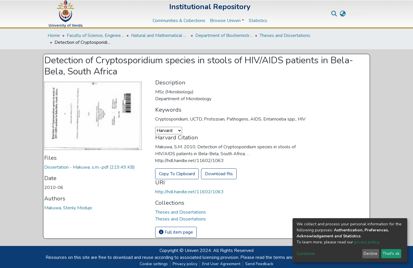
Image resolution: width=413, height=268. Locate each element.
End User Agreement (221, 264)
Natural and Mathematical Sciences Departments (159, 35)
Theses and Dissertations (285, 35)
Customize (306, 253)
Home (54, 35)
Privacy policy (185, 264)
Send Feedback (259, 264)
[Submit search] (334, 13)
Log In (355, 14)
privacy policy (366, 242)
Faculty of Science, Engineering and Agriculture (95, 35)
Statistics (258, 20)
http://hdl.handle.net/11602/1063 (189, 192)
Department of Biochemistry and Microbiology (224, 35)
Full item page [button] (176, 232)
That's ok (391, 253)
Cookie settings (154, 264)
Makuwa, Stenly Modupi (68, 208)
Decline (370, 253)
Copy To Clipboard (177, 174)
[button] (343, 13)
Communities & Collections (179, 20)
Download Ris (219, 174)
